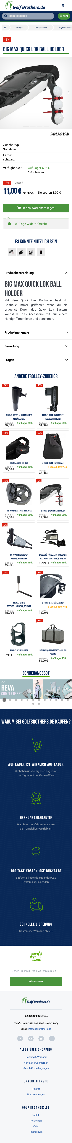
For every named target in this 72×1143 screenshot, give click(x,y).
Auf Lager (39, 168)
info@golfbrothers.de (39, 1028)
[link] (36, 866)
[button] (7, 93)
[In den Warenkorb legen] (36, 208)
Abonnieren (36, 981)
